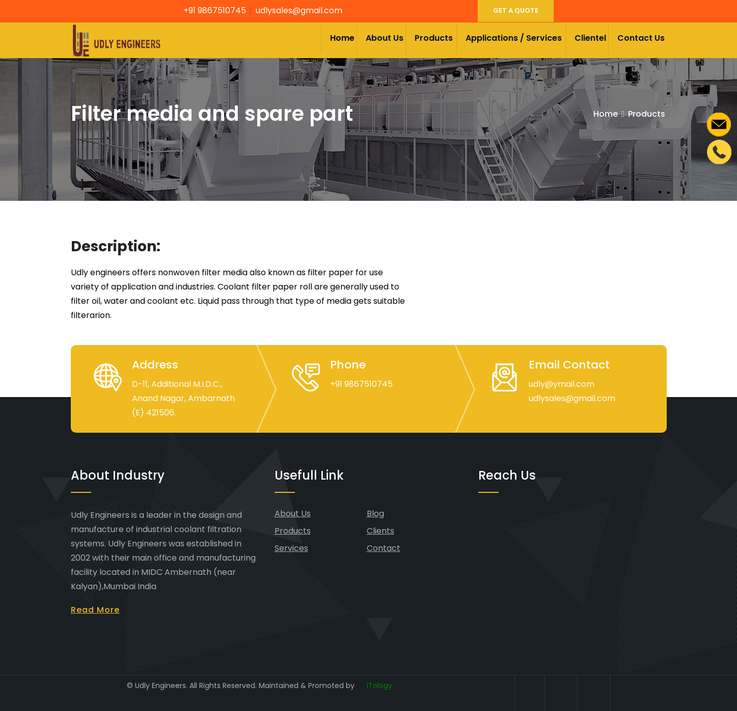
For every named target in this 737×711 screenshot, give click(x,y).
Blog (375, 513)
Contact (383, 548)
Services (291, 548)
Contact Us (641, 38)
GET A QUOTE (515, 10)
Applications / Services (514, 38)
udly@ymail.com (561, 384)
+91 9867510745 (214, 10)
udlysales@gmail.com (299, 10)
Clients (380, 531)
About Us (384, 38)
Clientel (590, 38)
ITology (379, 685)
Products (434, 38)
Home (342, 38)
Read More (95, 610)
